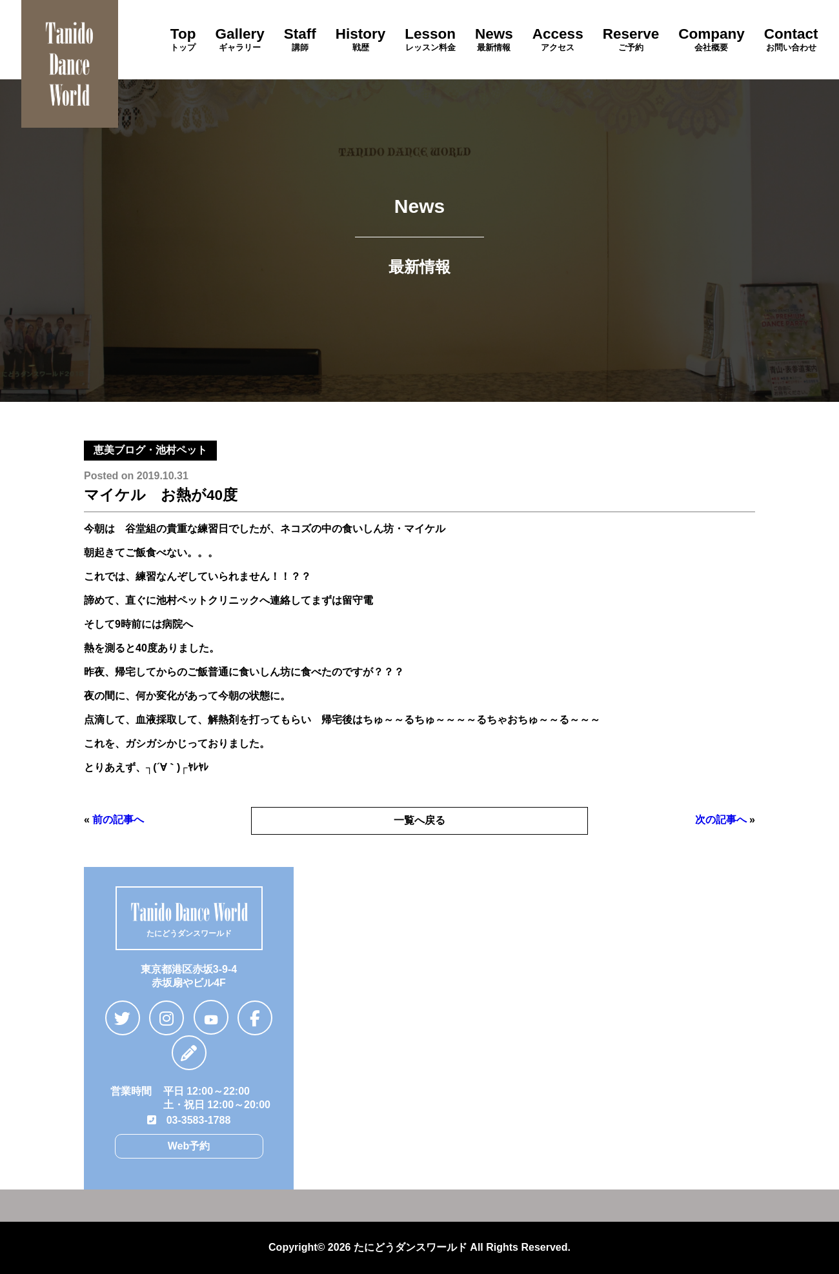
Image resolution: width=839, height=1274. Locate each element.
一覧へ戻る (419, 820)
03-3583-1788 (189, 1120)
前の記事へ (118, 819)
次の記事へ (721, 819)
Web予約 (189, 1145)
